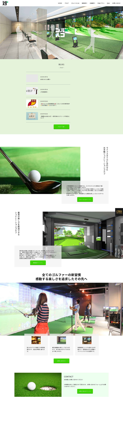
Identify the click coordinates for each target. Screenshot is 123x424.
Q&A (108, 3)
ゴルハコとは (75, 3)
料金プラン (101, 3)
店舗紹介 (92, 3)
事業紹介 (84, 3)
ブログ (67, 3)
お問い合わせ (116, 3)
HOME (60, 3)
